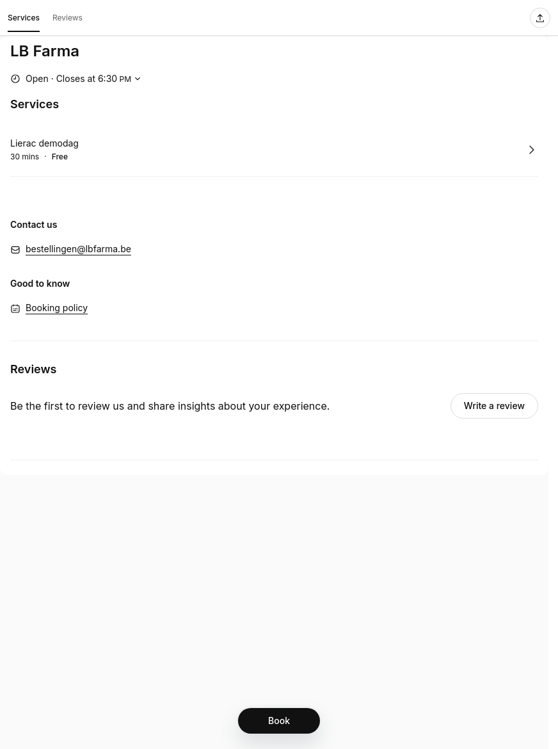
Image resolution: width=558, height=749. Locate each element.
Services (24, 20)
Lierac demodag (44, 143)
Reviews (67, 17)
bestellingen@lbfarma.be (78, 248)
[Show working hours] (77, 79)
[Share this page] (540, 18)
